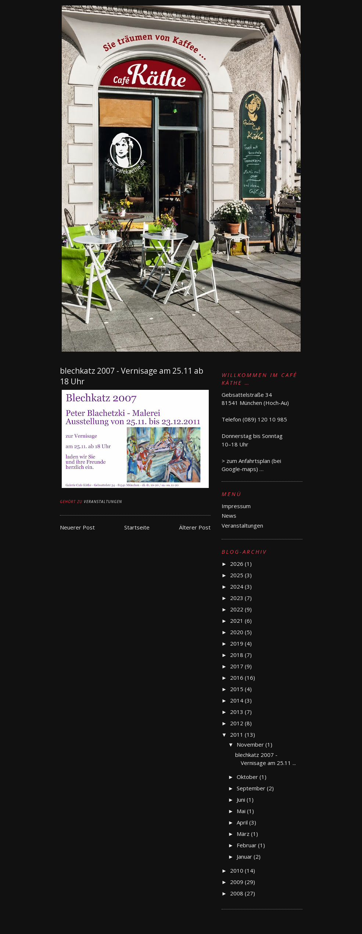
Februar (247, 845)
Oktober (248, 776)
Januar (245, 856)
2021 (237, 620)
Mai (242, 811)
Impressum (236, 506)
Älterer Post (195, 527)
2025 (237, 575)
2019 (237, 643)
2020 (237, 632)
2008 (237, 893)
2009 (237, 881)
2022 (237, 609)
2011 (237, 734)
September (252, 788)
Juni (242, 799)
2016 (237, 677)
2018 (237, 654)
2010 (237, 870)
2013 (237, 711)
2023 (237, 597)
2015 (237, 689)
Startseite (137, 527)
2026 (237, 563)
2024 (237, 586)
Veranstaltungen (103, 501)
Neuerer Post (77, 527)
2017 (237, 666)
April (243, 822)
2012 (237, 723)
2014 (237, 700)
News (229, 515)
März (244, 833)
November (251, 744)
